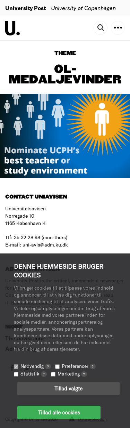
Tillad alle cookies (59, 412)
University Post (25, 8)
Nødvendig (35, 366)
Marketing (72, 374)
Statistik (33, 374)
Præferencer (79, 366)
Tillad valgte (68, 388)
